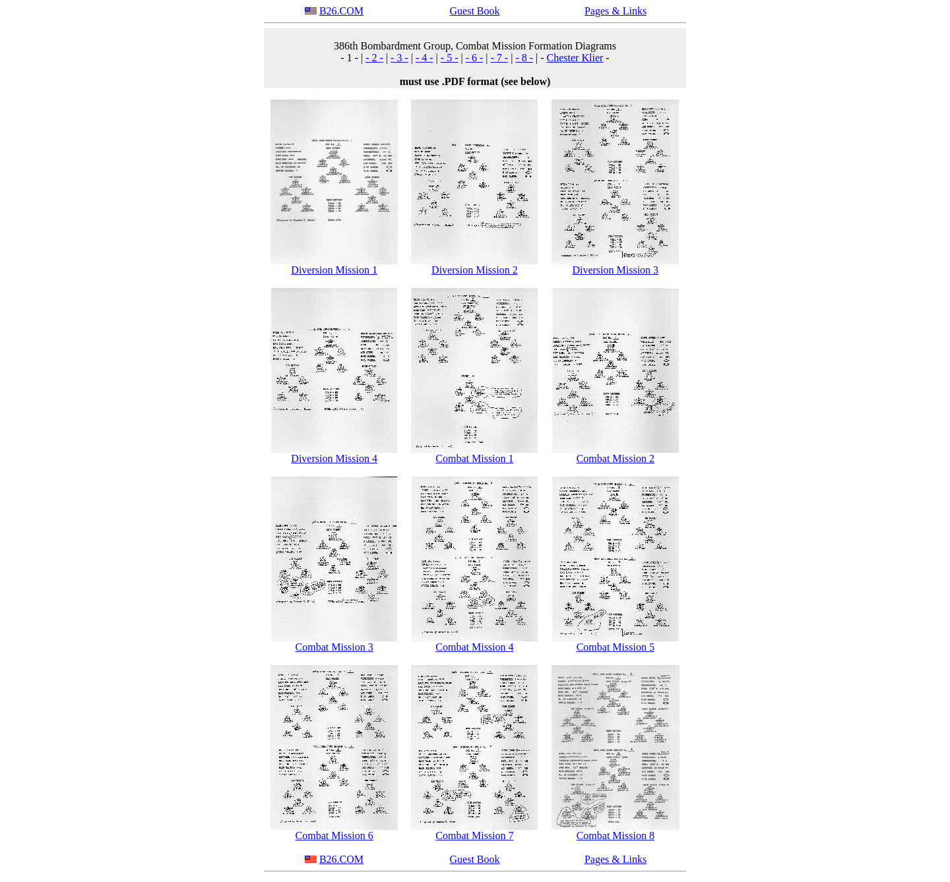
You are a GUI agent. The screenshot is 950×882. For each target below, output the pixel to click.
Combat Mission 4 (474, 647)
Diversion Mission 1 (334, 270)
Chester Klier (575, 57)
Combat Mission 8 (615, 835)
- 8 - (524, 57)
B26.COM (341, 10)
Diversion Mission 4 (334, 458)
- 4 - (424, 57)
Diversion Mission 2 (474, 270)
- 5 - (450, 57)
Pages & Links (616, 10)
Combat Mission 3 (334, 647)
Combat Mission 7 (474, 835)
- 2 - (374, 57)
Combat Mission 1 (474, 458)
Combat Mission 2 (615, 458)
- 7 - (500, 57)
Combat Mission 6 (334, 835)
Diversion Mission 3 (615, 270)
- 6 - (475, 57)
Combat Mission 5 (615, 647)
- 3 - (399, 57)
